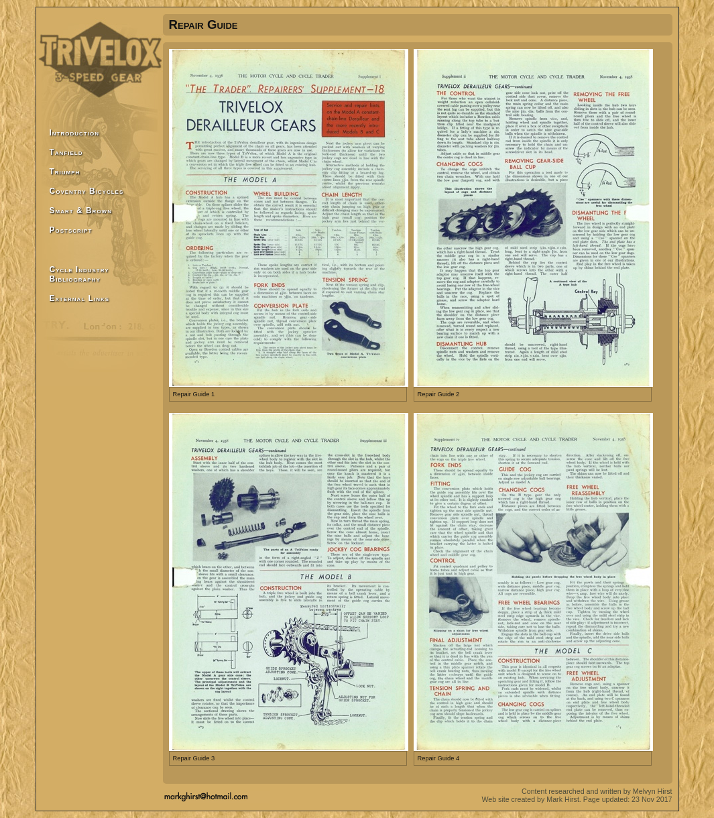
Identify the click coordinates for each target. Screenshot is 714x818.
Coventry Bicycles (87, 191)
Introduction (74, 132)
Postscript (71, 230)
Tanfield (66, 152)
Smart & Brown (81, 210)
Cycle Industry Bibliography (79, 274)
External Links (80, 298)
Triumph (65, 171)
